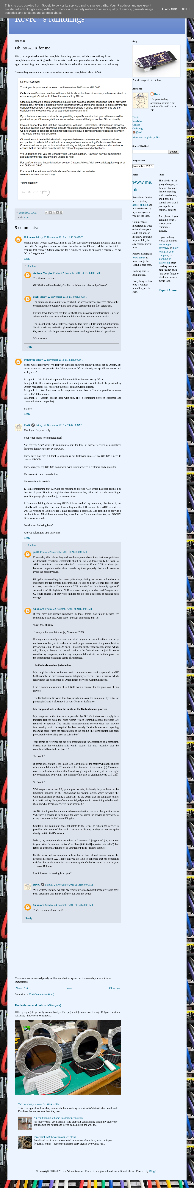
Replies (32, 266)
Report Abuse (168, 290)
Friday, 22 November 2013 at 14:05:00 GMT (63, 296)
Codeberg (137, 128)
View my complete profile (146, 137)
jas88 (36, 552)
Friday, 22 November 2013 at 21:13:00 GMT (68, 609)
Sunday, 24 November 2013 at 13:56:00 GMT (69, 884)
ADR (26, 217)
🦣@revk (137, 132)
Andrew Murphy (42, 273)
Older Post (115, 988)
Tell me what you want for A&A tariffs (38, 1104)
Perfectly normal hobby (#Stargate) (38, 1005)
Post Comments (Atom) (41, 994)
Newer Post (22, 988)
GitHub (136, 124)
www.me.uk (138, 257)
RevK (27, 425)
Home (68, 988)
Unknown (29, 237)
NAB (36, 296)
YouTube (137, 121)
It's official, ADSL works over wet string (55, 1137)
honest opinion (140, 204)
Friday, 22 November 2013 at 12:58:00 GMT (59, 237)
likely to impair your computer (169, 252)
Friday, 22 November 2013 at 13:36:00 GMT (76, 273)
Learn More (170, 9)
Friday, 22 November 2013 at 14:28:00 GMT (59, 359)
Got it (186, 9)
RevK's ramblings (50, 18)
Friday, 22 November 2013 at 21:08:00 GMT (63, 552)
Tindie (135, 117)
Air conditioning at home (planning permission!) (59, 1118)
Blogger (153, 1171)
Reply (27, 258)
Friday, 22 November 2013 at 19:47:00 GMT (59, 425)
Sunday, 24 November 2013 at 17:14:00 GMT (69, 905)
